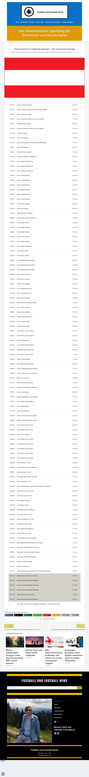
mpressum (58, 717)
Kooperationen (59, 711)
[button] (9, 615)
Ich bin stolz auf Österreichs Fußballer (34, 653)
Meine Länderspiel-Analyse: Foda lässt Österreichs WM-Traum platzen (14, 656)
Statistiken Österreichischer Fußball (60, 52)
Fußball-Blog (24, 22)
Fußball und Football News (52, 22)
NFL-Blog (31, 22)
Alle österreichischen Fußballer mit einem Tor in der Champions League (54, 656)
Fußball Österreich (25, 52)
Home (17, 22)
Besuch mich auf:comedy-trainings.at (64, 728)
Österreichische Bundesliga (40, 52)
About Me (57, 708)
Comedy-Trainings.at (67, 22)
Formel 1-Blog (40, 22)
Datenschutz (58, 714)
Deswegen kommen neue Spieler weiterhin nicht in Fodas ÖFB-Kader (74, 655)
